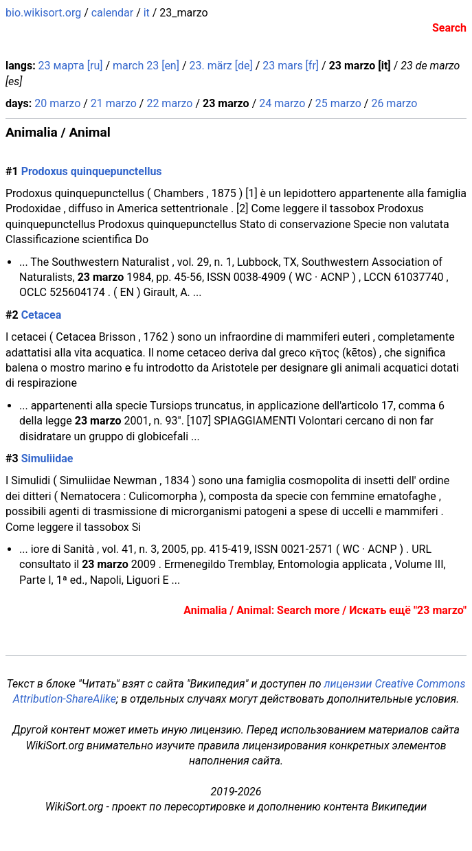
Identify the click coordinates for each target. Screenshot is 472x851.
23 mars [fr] (290, 65)
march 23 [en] (146, 65)
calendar (112, 12)
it (147, 12)
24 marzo (282, 103)
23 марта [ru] (70, 65)
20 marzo (57, 103)
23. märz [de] (220, 65)
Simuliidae (47, 458)
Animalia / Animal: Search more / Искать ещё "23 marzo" (325, 610)
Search (449, 27)
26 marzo (394, 103)
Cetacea (41, 314)
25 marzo (338, 103)
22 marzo (169, 103)
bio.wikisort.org (43, 12)
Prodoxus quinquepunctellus (91, 171)
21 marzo (114, 103)
